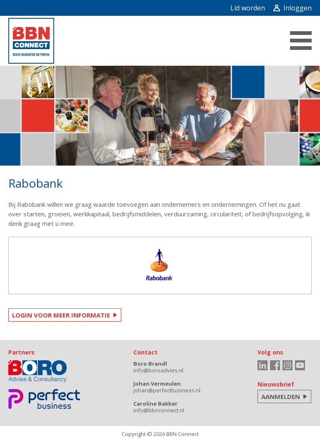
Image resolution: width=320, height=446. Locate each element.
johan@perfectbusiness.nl (166, 390)
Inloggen (292, 7)
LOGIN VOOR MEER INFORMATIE (61, 315)
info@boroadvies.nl (158, 370)
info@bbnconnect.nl (158, 410)
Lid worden (247, 7)
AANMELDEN (280, 396)
